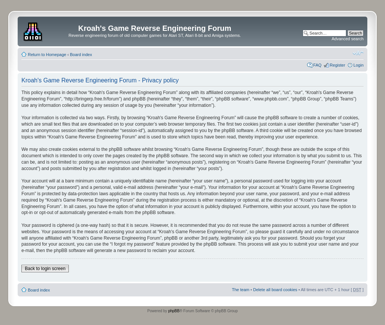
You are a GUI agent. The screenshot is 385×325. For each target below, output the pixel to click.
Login (358, 65)
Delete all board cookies (275, 289)
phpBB (173, 311)
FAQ (317, 65)
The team (240, 289)
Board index (81, 54)
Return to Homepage (47, 54)
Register (337, 65)
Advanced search (348, 38)
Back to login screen (45, 268)
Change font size (358, 53)
